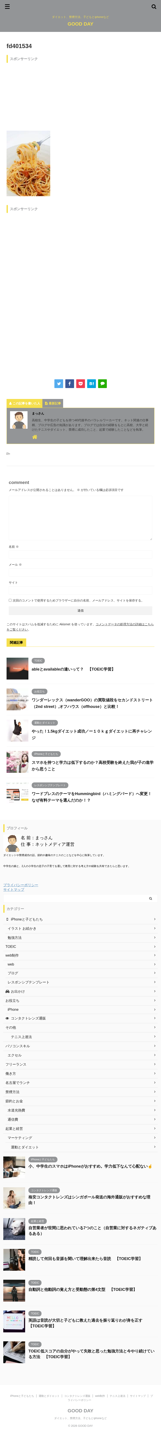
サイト (13, 582)
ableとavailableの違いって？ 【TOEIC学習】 (73, 669)
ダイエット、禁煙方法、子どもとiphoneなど (80, 1418)
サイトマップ (13, 889)
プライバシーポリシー (20, 885)
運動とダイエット (49, 1395)
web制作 (100, 1395)
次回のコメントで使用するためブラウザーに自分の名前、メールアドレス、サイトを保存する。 (78, 600)
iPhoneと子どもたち (22, 1395)
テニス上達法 (117, 1395)
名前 (14, 546)
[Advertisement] (80, 95)
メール (15, 564)
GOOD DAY (80, 24)
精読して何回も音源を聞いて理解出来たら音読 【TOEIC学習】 (85, 1259)
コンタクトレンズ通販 (77, 1395)
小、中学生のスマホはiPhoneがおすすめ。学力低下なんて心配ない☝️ (90, 1166)
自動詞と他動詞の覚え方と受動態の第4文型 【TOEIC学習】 (82, 1289)
